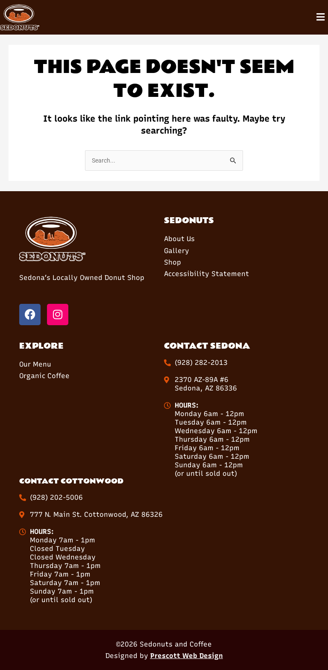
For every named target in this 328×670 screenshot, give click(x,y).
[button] (320, 17)
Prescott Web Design (186, 656)
